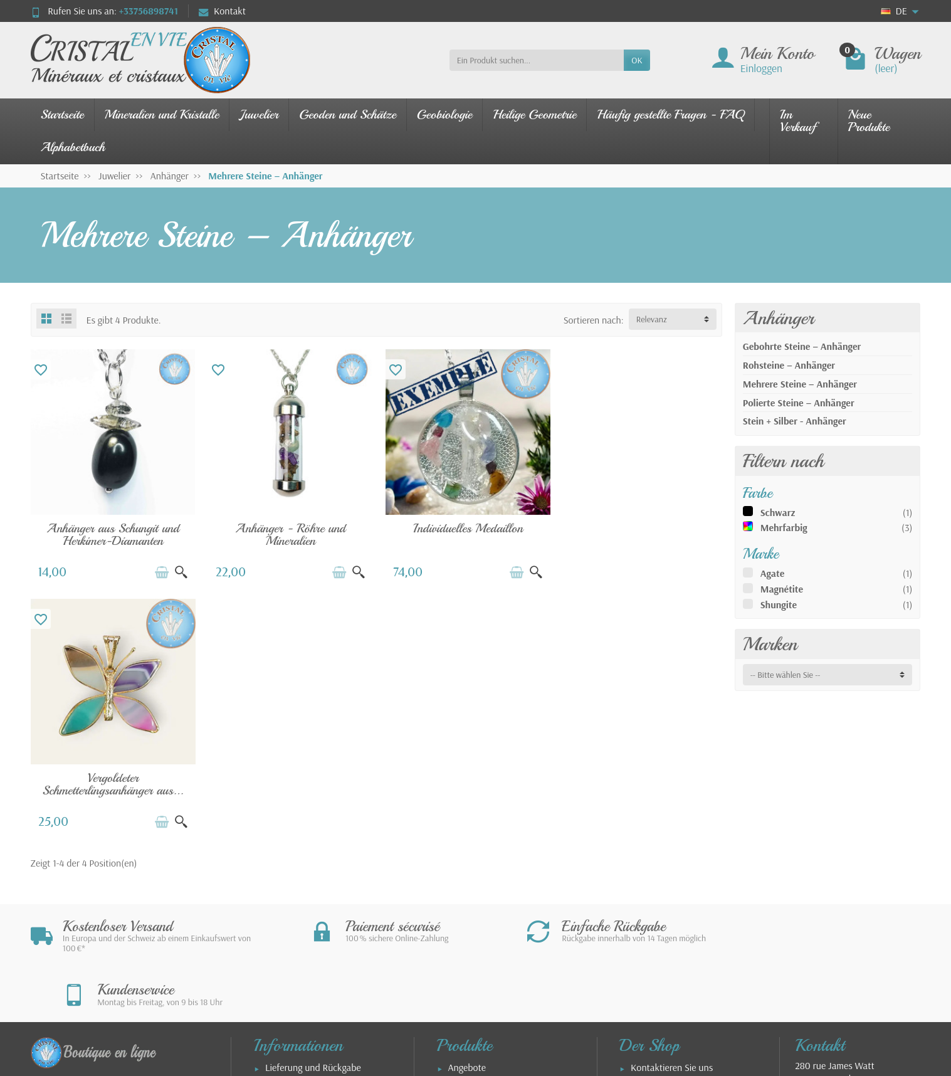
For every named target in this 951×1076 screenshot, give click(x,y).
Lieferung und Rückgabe (313, 821)
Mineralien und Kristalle (162, 114)
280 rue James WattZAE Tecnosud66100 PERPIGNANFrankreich (834, 838)
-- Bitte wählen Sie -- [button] (785, 674)
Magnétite (781, 589)
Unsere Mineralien (484, 873)
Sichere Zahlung (296, 838)
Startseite (62, 114)
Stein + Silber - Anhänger (794, 420)
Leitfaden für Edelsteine (495, 891)
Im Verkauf (798, 121)
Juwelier (258, 114)
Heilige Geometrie (534, 114)
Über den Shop (660, 935)
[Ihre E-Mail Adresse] (448, 998)
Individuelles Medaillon (464, 526)
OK (636, 60)
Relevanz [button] (651, 319)
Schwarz (778, 512)
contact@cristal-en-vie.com (866, 889)
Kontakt (222, 10)
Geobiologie (444, 114)
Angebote (467, 821)
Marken (770, 644)
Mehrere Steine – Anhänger (800, 383)
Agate (772, 573)
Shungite (778, 604)
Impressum (652, 838)
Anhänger (778, 318)
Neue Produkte (869, 121)
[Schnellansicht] (179, 571)
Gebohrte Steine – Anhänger (802, 346)
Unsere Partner (660, 917)
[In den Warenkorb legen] (159, 571)
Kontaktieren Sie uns (672, 821)
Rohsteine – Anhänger (789, 365)
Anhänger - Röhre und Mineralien (288, 533)
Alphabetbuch (73, 147)
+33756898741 (148, 10)
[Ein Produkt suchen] (536, 60)
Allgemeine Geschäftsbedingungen (664, 863)
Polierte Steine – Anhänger (798, 402)
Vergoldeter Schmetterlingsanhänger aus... (640, 533)
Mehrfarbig (783, 527)
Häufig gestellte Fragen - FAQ (670, 114)
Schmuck (466, 856)
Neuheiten (469, 838)
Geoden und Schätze (347, 114)
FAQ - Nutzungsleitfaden (313, 917)
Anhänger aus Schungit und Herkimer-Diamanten (112, 533)
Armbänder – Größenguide (285, 942)
